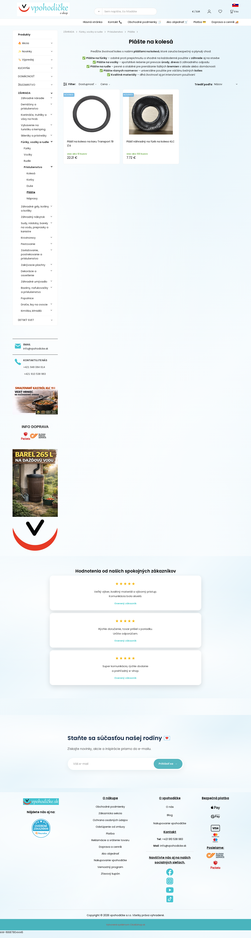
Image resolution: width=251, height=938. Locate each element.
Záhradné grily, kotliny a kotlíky (35, 208)
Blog (170, 818)
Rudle (27, 161)
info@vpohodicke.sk (173, 849)
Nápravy (32, 198)
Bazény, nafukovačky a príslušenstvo (34, 290)
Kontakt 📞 (115, 22)
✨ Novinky (25, 51)
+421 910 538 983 (172, 842)
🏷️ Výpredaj (26, 59)
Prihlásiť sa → (166, 767)
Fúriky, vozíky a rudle (35, 142)
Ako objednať (110, 857)
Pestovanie (28, 244)
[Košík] (234, 11)
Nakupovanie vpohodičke (110, 864)
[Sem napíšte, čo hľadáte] (129, 11)
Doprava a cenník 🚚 (225, 22)
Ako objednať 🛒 (177, 22)
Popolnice (27, 298)
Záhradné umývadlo (34, 281)
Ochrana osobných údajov (110, 823)
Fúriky (27, 148)
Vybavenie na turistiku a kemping (33, 127)
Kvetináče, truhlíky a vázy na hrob (34, 117)
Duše (30, 186)
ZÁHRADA (24, 93)
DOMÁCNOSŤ (26, 76)
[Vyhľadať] (98, 11)
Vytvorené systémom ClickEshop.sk (125, 928)
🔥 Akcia (23, 43)
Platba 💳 (200, 22)
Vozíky (28, 154)
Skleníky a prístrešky (34, 135)
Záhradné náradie (32, 98)
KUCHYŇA (24, 68)
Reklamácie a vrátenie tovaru (110, 844)
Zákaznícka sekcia (110, 817)
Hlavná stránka (92, 22)
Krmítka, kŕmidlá (31, 311)
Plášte (31, 192)
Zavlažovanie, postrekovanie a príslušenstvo (31, 254)
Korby (30, 179)
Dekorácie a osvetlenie (28, 273)
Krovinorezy (28, 238)
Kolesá (31, 173)
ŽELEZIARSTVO (26, 85)
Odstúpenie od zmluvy (110, 830)
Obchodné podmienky (110, 810)
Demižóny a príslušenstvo (29, 106)
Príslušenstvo (33, 167)
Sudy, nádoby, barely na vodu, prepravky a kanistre (34, 227)
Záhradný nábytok (33, 217)
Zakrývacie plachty (33, 265)
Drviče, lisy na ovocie (34, 304)
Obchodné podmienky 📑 (144, 22)
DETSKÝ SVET (26, 320)
